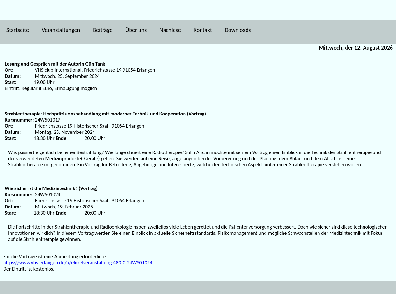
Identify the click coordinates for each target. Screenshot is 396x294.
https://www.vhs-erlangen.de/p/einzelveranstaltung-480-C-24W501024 (77, 263)
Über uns (136, 29)
